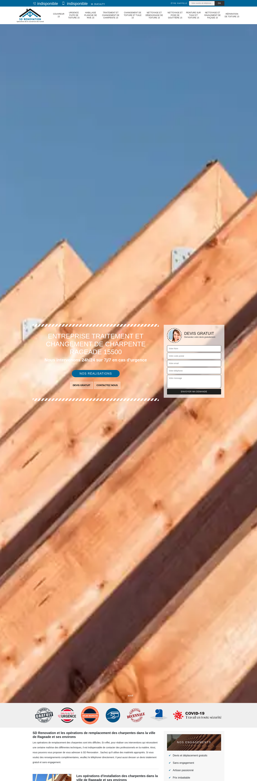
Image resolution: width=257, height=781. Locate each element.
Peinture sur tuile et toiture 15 (193, 15)
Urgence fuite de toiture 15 (73, 15)
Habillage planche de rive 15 (90, 15)
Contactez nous (107, 385)
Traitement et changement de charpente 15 (110, 15)
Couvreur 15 (58, 15)
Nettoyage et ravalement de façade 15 (212, 15)
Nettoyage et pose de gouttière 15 (175, 15)
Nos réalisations (95, 373)
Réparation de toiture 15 (232, 15)
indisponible (45, 3)
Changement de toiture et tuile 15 (132, 15)
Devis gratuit (81, 385)
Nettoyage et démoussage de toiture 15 (154, 15)
